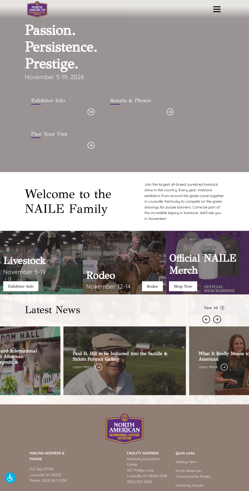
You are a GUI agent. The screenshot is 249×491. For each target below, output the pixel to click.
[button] (10, 477)
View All (214, 274)
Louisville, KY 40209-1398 (147, 442)
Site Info (190, 486)
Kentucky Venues (190, 451)
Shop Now (183, 252)
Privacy (221, 486)
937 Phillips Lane (140, 436)
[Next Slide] (218, 286)
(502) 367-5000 (140, 448)
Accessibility (239, 486)
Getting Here (186, 428)
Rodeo (152, 252)
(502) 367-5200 (54, 447)
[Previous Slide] (207, 286)
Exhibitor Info (21, 252)
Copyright (206, 486)
